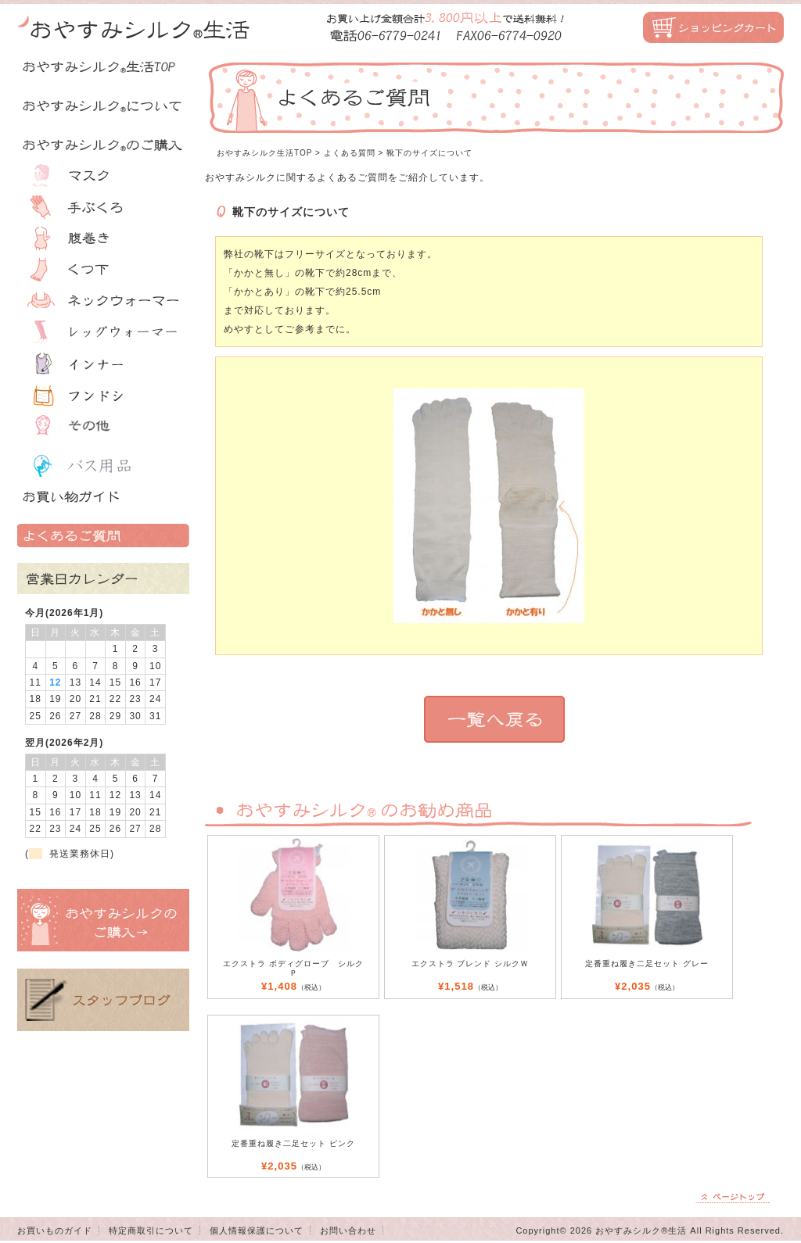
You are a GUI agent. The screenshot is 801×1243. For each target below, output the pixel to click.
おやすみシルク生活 (134, 27)
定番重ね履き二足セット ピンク (293, 1143)
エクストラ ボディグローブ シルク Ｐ (293, 968)
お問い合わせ (348, 1230)
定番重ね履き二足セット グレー (647, 963)
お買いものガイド (54, 1230)
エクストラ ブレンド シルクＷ (470, 963)
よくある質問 (349, 153)
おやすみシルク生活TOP (264, 153)
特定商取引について (151, 1230)
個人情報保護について (257, 1230)
